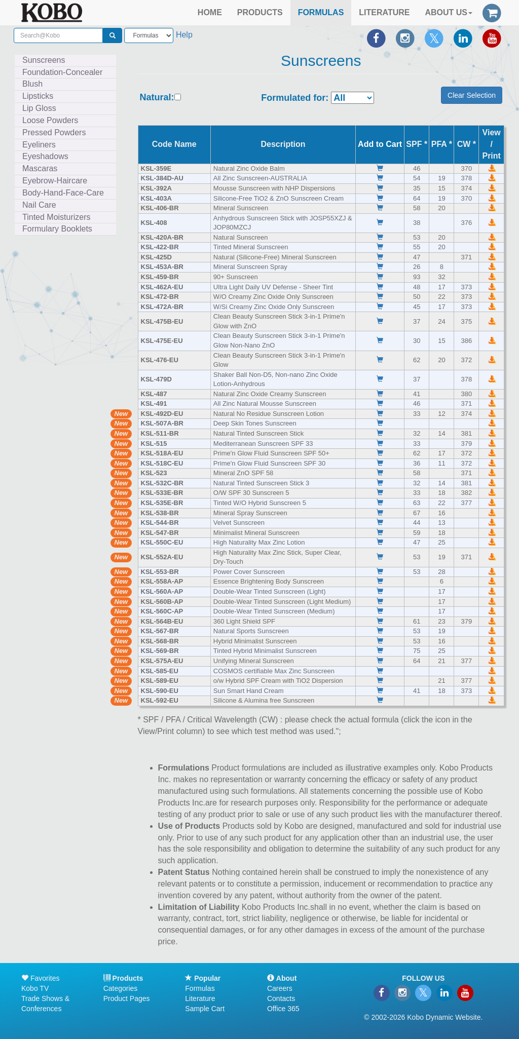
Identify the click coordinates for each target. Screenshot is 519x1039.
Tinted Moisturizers (56, 217)
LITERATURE (384, 12)
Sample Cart (205, 1009)
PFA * (441, 144)
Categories (120, 988)
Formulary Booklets (57, 228)
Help (184, 34)
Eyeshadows (45, 156)
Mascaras (39, 168)
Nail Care (39, 205)
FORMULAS (321, 12)
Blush (32, 84)
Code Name (174, 144)
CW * (466, 144)
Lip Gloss (39, 108)
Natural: (157, 97)
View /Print (491, 144)
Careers (279, 988)
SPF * (416, 144)
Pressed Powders (54, 132)
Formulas (199, 988)
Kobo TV (35, 988)
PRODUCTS (260, 12)
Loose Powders (50, 120)
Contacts (281, 998)
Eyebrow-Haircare (54, 180)
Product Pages (126, 998)
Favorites (40, 978)
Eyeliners (39, 144)
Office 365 (283, 1009)
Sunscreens (43, 60)
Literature (200, 998)
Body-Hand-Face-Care (63, 192)
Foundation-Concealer (62, 72)
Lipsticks (37, 96)
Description (283, 144)
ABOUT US (448, 12)
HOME (210, 12)
